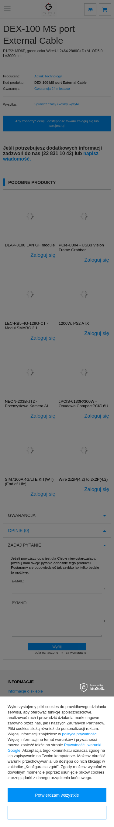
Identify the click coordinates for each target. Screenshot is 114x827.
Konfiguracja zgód (57, 812)
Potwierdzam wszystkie (57, 795)
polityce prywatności (79, 734)
